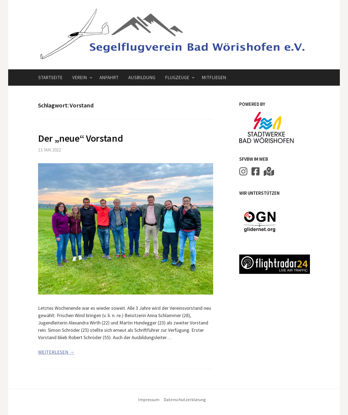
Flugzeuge (177, 77)
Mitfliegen (214, 77)
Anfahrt (109, 77)
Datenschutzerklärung (185, 399)
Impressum (148, 399)
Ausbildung (141, 77)
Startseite (50, 77)
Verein (79, 77)
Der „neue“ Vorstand (80, 138)
